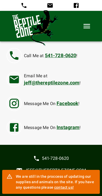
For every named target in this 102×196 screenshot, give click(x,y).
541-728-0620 (60, 55)
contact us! (64, 187)
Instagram (68, 127)
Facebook (67, 103)
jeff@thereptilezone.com (51, 82)
